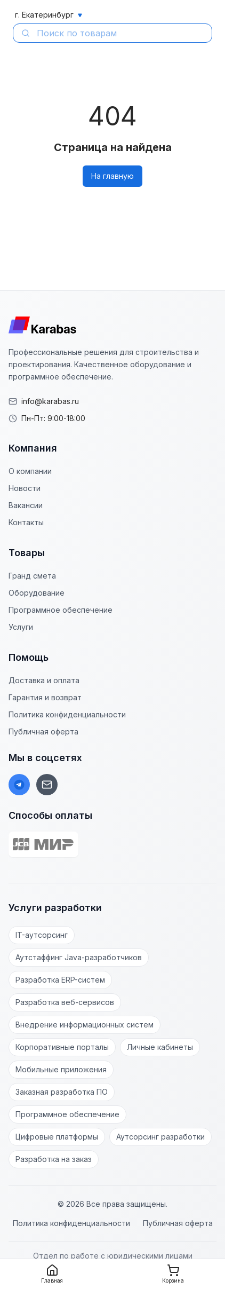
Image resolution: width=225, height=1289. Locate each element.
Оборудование (37, 592)
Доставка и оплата (44, 680)
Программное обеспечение (60, 609)
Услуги (21, 626)
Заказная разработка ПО (61, 1091)
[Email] (47, 784)
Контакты (26, 522)
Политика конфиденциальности (67, 714)
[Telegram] (19, 784)
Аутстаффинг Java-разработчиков (78, 957)
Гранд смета (32, 575)
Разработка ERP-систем (60, 979)
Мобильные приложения (61, 1069)
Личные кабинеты (160, 1046)
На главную (112, 175)
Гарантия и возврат (45, 697)
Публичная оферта (43, 731)
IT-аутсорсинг (41, 934)
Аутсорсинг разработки (160, 1136)
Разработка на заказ (53, 1159)
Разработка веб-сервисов (64, 1002)
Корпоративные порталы (62, 1046)
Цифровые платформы (56, 1136)
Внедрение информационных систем (84, 1024)
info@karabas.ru (50, 401)
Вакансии (26, 505)
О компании (30, 471)
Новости (25, 488)
